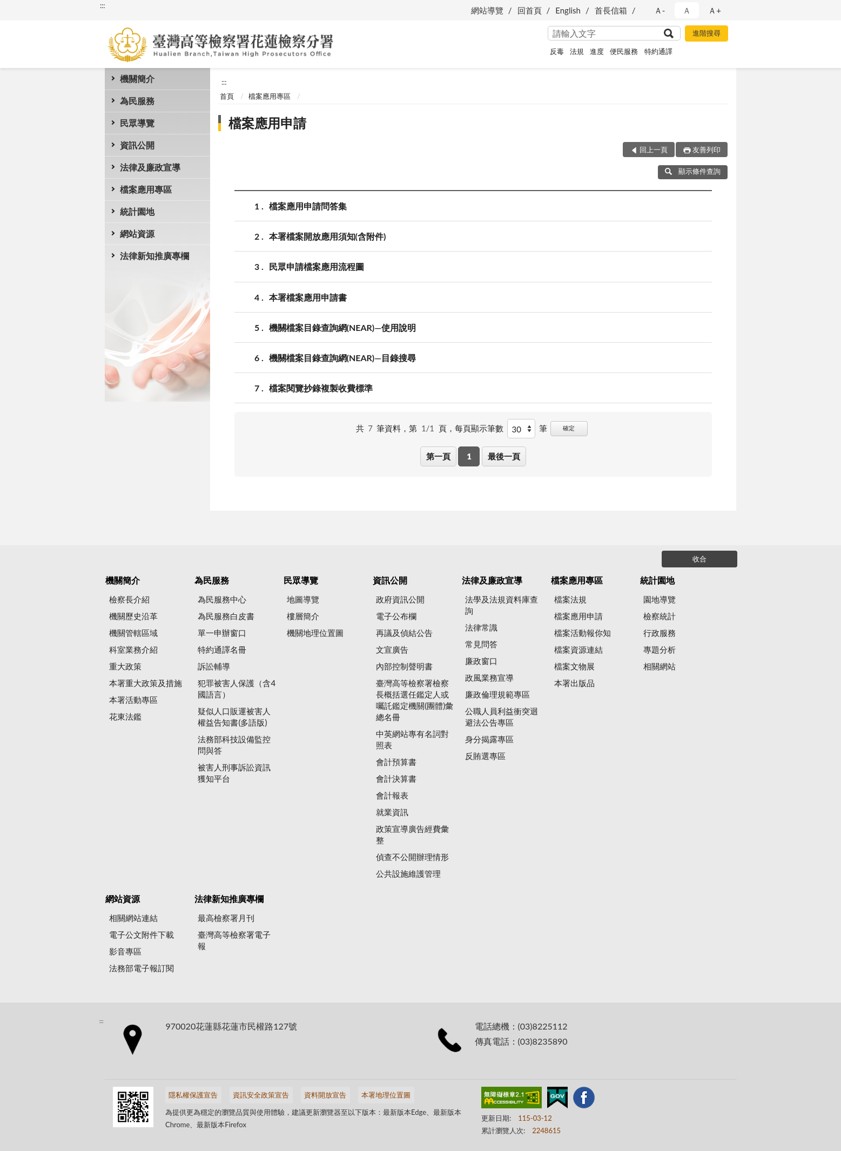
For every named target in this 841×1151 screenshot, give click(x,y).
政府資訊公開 (400, 599)
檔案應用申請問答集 (308, 206)
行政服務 (659, 633)
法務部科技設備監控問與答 (234, 744)
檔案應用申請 (267, 123)
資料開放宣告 (325, 1095)
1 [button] (469, 456)
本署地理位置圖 (386, 1095)
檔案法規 (570, 599)
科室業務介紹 (133, 649)
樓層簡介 (303, 616)
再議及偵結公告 (404, 633)
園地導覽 (659, 599)
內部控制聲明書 (404, 666)
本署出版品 (574, 683)
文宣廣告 (392, 649)
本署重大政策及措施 (145, 683)
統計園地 (137, 211)
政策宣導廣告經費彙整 (412, 834)
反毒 (557, 51)
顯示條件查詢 (693, 171)
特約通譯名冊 (222, 649)
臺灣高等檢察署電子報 (234, 940)
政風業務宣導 (489, 677)
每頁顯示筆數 (479, 428)
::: (102, 5)
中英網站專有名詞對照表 (412, 739)
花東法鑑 (125, 716)
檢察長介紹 (129, 599)
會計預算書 (396, 762)
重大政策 (125, 666)
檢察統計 (659, 616)
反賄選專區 (485, 756)
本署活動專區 (133, 700)
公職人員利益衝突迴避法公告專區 (501, 716)
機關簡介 (137, 78)
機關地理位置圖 (315, 633)
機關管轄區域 (133, 633)
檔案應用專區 (146, 189)
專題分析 (659, 649)
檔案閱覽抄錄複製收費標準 (321, 388)
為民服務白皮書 (226, 616)
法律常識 (481, 627)
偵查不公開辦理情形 (412, 857)
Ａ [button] (687, 10)
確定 (569, 427)
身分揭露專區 (489, 739)
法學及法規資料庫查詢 (501, 604)
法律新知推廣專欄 (154, 255)
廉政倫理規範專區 (497, 694)
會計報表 (392, 795)
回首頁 (529, 10)
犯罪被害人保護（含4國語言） (236, 688)
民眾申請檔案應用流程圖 (316, 266)
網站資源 (137, 233)
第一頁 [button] (438, 456)
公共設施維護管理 (408, 873)
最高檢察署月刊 (226, 918)
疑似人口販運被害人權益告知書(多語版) (234, 716)
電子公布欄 (396, 616)
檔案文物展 (574, 666)
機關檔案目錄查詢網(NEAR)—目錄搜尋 (342, 357)
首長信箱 (611, 10)
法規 (577, 51)
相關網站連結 (133, 918)
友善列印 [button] (706, 149)
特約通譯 (658, 51)
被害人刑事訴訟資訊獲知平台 (234, 772)
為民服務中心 (222, 599)
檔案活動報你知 (582, 633)
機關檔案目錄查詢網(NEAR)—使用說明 (342, 327)
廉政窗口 (481, 661)
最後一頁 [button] (504, 456)
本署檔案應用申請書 (308, 297)
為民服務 (137, 101)
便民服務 (624, 51)
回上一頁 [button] (654, 149)
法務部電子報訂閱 (141, 968)
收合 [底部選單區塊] (699, 558)
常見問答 (481, 644)
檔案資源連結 (578, 649)
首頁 (227, 96)
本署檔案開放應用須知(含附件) (327, 236)
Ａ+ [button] (714, 10)
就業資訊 (392, 812)
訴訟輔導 (214, 666)
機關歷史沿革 (133, 616)
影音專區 (125, 951)
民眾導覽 (137, 123)
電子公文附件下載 (141, 934)
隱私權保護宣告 (193, 1095)
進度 (597, 51)
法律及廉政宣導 (150, 167)
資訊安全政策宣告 (261, 1095)
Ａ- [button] (659, 10)
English (568, 10)
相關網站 (659, 666)
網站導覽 (487, 10)
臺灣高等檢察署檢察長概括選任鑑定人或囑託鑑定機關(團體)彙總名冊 (414, 700)
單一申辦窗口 (222, 633)
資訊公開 (137, 145)
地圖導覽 (303, 599)
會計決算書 (396, 778)
